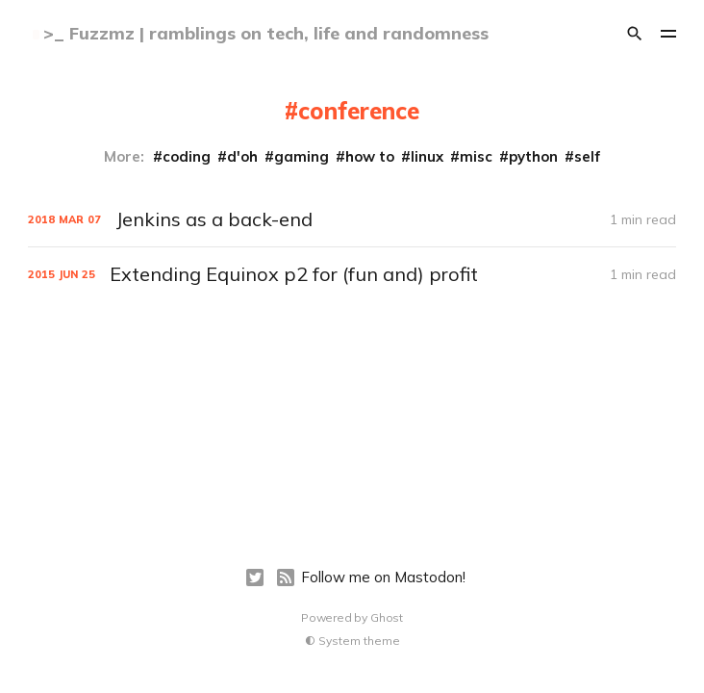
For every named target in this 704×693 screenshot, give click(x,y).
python (533, 156)
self (587, 156)
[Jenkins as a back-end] (351, 219)
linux (427, 156)
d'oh (242, 156)
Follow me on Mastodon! (383, 577)
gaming (301, 156)
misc (476, 156)
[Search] (634, 33)
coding (187, 156)
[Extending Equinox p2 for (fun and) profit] (351, 274)
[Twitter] (254, 577)
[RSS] (285, 577)
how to (369, 156)
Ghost (386, 617)
